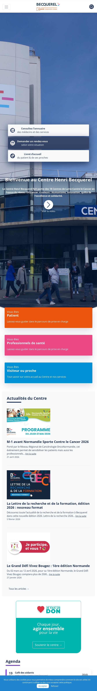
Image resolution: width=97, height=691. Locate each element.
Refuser (54, 686)
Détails (85, 674)
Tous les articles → (19, 588)
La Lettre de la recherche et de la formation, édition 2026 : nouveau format (48, 505)
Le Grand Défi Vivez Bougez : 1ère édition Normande (48, 565)
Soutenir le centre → (48, 645)
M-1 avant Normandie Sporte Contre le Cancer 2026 (48, 441)
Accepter (43, 686)
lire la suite (30, 453)
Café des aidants (24, 672)
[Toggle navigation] (6, 7)
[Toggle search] (91, 7)
